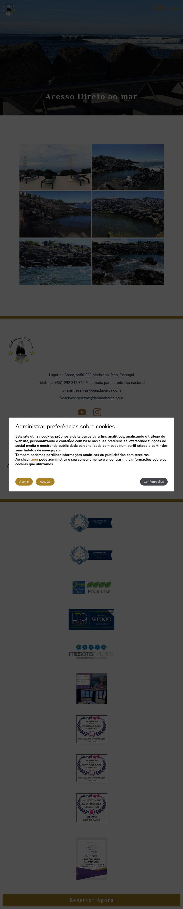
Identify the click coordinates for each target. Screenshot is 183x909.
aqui (34, 459)
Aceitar (24, 482)
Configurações (154, 482)
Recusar (45, 482)
